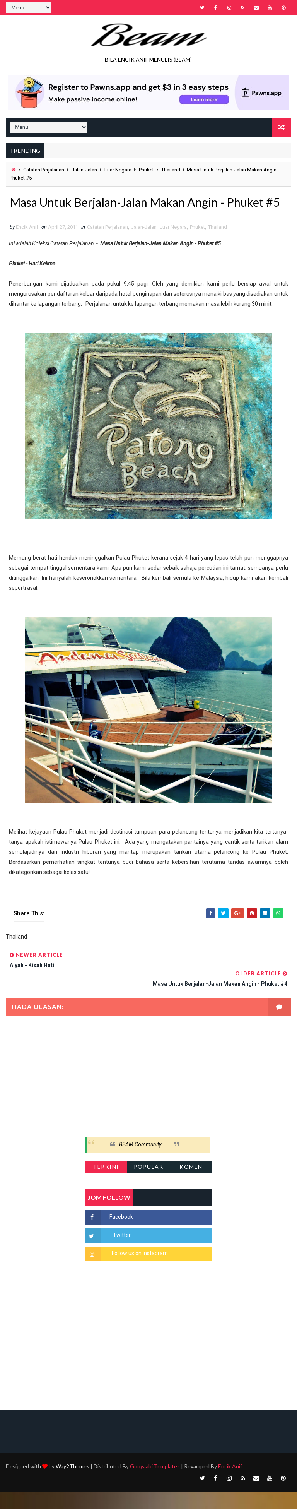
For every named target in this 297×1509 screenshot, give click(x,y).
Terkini (106, 1184)
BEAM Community (140, 1162)
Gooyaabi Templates (155, 1483)
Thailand (170, 170)
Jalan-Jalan (84, 170)
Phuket (146, 170)
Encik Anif (230, 1483)
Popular (149, 1184)
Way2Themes (72, 1483)
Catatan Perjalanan (43, 170)
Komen (191, 1184)
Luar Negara (117, 170)
